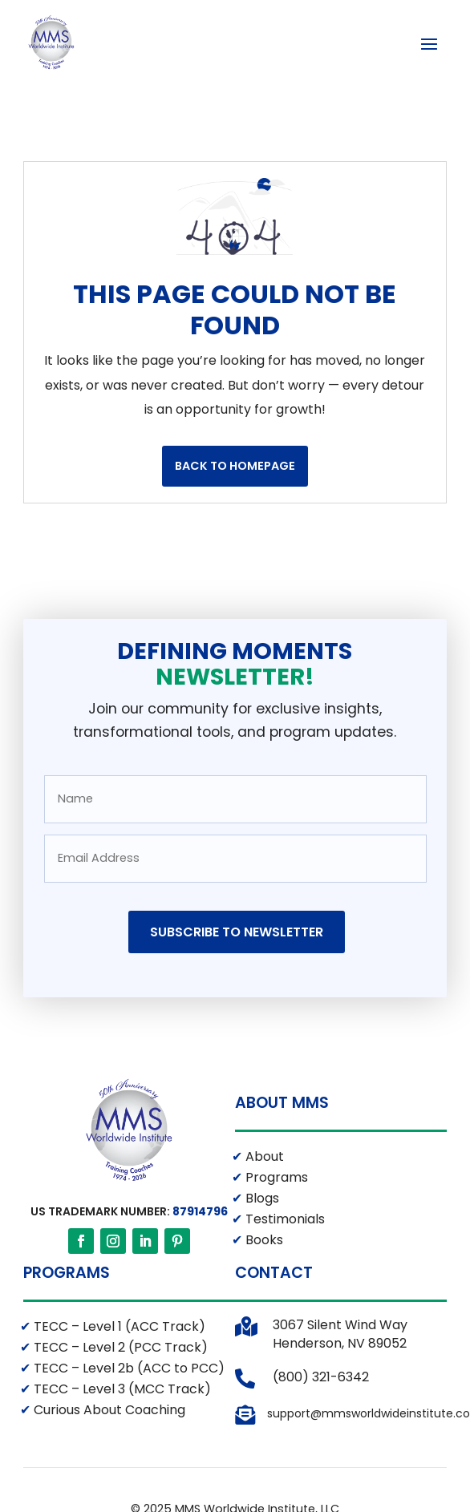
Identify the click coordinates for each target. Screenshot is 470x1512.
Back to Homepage (235, 467)
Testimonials (283, 1220)
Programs (275, 1178)
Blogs (260, 1199)
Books (262, 1240)
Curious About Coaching (107, 1410)
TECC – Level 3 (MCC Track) (120, 1390)
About (263, 1157)
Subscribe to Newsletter (236, 933)
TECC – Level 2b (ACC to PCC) (127, 1369)
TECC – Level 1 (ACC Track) (117, 1327)
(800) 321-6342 (321, 1377)
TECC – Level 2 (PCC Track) (119, 1348)
